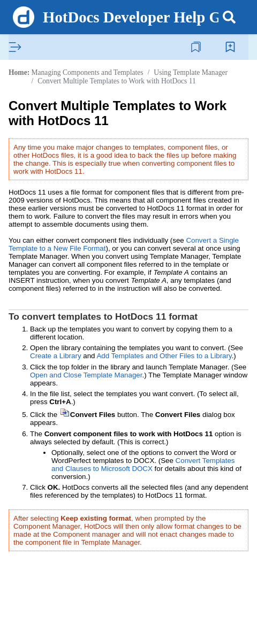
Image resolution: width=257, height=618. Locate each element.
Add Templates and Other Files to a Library (163, 356)
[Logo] (23, 17)
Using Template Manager (191, 72)
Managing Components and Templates (87, 72)
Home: (19, 72)
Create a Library (55, 356)
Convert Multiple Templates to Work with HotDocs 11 (116, 81)
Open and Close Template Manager (86, 375)
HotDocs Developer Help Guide (146, 17)
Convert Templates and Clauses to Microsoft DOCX (143, 465)
